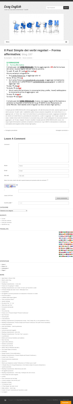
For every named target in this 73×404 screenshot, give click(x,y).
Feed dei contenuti (6, 220)
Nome (5, 165)
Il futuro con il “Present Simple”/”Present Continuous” (15, 313)
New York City (5, 340)
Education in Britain (7, 382)
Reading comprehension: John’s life (11, 332)
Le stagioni (4, 392)
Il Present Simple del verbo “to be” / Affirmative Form (15, 289)
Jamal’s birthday (6, 301)
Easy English (12, 6)
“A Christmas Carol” (7, 384)
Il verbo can (5, 282)
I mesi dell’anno (6, 318)
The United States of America (9, 349)
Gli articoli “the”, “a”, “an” (8, 303)
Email (5, 170)
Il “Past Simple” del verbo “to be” (10, 386)
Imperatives (5, 328)
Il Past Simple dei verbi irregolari (10, 374)
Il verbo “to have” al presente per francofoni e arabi (14, 390)
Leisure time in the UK (7, 345)
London (4, 376)
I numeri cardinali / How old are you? (11, 380)
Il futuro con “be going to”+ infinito (10, 286)
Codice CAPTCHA (8, 195)
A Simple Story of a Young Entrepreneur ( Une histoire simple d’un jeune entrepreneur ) (24, 365)
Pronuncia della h (6, 295)
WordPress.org (5, 224)
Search (66, 7)
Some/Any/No (5, 316)
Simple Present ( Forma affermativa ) (11, 353)
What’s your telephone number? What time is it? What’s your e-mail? (19, 363)
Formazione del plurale (7, 307)
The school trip (5, 311)
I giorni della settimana (7, 341)
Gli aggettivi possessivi (7, 370)
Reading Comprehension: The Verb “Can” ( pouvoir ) (15, 334)
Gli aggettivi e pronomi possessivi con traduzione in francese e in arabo (20, 293)
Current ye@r (8, 202)
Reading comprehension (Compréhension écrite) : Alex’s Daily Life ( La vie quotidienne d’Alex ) (26, 320)
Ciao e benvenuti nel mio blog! (9, 378)
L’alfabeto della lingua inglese (9, 297)
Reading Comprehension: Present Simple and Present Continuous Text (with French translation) (26, 322)
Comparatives (5, 291)
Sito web (6, 175)
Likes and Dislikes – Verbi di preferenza (12, 326)
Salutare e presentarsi (7, 343)
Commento (7, 144)
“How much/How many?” (8, 299)
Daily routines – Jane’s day (8, 388)
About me (4, 361)
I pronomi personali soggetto (9, 330)
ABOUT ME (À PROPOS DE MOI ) (10, 347)
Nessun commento (27, 58)
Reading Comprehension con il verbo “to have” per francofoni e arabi (19, 287)
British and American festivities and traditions (13, 338)
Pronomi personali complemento (10, 359)
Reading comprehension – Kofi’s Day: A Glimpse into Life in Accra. (18, 372)
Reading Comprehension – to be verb (11, 284)
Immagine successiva (62, 130)
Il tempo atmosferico (7, 324)
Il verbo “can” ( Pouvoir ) (8, 357)
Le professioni (5, 336)
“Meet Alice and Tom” (7, 305)
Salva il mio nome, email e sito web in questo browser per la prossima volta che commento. (25, 180)
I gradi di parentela (6, 367)
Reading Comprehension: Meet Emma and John (14, 368)
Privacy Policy (26, 400)
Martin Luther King (6, 280)
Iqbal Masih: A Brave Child (8, 278)
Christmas (4, 351)
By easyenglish (8, 58)
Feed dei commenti (6, 222)
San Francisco (5, 314)
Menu (36, 42)
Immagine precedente (11, 130)
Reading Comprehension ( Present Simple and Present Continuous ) (19, 355)
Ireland (3, 309)
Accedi (3, 218)
